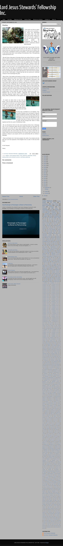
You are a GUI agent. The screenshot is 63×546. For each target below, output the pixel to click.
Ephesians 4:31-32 (45, 382)
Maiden (49, 441)
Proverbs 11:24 (49, 464)
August (46, 191)
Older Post (36, 196)
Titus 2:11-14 (51, 496)
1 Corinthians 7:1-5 (54, 310)
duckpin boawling (50, 508)
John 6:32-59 (55, 425)
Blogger (47, 542)
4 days (58, 341)
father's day (48, 237)
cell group (48, 277)
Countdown (46, 213)
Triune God (49, 497)
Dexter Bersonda (47, 364)
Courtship (48, 361)
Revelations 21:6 (52, 473)
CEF (50, 250)
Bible (49, 349)
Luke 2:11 (44, 436)
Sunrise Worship (53, 489)
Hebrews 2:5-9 (44, 400)
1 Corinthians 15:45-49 (55, 293)
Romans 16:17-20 (56, 477)
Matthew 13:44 (56, 265)
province (18, 157)
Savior (48, 273)
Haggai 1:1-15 (52, 396)
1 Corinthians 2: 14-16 (55, 297)
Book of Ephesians (47, 205)
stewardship (56, 216)
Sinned (59, 485)
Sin (52, 273)
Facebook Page (45, 88)
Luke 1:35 (48, 433)
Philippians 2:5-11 (52, 268)
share (53, 524)
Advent (45, 345)
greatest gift (44, 512)
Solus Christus (56, 226)
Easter (55, 230)
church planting (13, 155)
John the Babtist (53, 264)
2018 (45, 171)
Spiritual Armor (51, 488)
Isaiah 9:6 (59, 261)
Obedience (57, 453)
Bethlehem (45, 349)
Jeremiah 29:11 (53, 417)
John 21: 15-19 (51, 424)
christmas (51, 206)
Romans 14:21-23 (53, 476)
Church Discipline (45, 238)
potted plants (53, 521)
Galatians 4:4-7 (45, 393)
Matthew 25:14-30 (53, 444)
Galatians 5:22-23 (52, 393)
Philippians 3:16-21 (55, 460)
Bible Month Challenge (56, 349)
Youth (58, 276)
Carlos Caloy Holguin (46, 354)
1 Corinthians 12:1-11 (55, 286)
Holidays (43, 408)
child (52, 277)
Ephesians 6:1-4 (56, 384)
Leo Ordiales (44, 429)
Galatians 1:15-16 (56, 392)
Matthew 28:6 (57, 445)
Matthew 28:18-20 (45, 266)
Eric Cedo (53, 202)
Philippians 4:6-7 (53, 461)
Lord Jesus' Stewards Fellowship (50, 535)
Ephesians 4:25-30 (55, 381)
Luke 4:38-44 (46, 440)
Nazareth (51, 452)
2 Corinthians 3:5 (55, 329)
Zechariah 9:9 (49, 504)
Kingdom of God (57, 428)
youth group (44, 246)
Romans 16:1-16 (48, 477)
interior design (57, 513)
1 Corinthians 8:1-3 (55, 313)
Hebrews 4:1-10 (56, 401)
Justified (47, 428)
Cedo (54, 250)
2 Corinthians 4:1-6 (54, 330)
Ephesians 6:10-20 (45, 385)
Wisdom (54, 501)
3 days (55, 341)
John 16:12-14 (49, 421)
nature (58, 517)
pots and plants (12, 157)
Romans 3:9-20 (47, 480)
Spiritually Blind (46, 489)
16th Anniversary (54, 248)
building (45, 505)
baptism (7, 155)
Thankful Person (55, 492)
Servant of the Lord (45, 485)
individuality (29, 155)
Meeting (52, 266)
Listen (52, 429)
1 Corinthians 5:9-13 (54, 308)
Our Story (10, 19)
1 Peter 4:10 (56, 324)
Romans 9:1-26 (49, 481)
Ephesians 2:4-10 (56, 376)
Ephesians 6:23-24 (55, 254)
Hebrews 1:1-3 (44, 398)
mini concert (57, 516)
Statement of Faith (18, 19)
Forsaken (44, 390)
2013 (45, 180)
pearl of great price (53, 520)
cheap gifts (50, 505)
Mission (54, 233)
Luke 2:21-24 (49, 436)
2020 (45, 167)
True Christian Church (46, 276)
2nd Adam (50, 341)
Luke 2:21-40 (55, 436)
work (44, 528)
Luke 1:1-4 (56, 432)
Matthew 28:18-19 (50, 445)
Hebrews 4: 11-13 (48, 401)
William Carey (56, 500)
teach (58, 525)
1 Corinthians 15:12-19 (55, 292)
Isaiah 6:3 (53, 261)
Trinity (57, 234)
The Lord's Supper (47, 274)
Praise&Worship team (46, 241)
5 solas (56, 205)
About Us (54, 19)
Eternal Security (50, 240)
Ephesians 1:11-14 (55, 253)
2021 (45, 165)
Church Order (50, 357)
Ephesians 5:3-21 (49, 384)
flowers (18, 155)
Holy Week (57, 260)
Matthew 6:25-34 (45, 448)
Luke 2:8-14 (48, 437)
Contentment (46, 360)
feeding (46, 509)
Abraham (49, 344)
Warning (54, 276)
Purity (58, 268)
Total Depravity (56, 274)
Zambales (44, 504)
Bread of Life (44, 352)
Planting (46, 189)
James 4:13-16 (56, 416)
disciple (57, 236)
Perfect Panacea (11, 270)
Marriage (49, 233)
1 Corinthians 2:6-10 (54, 300)
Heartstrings (44, 209)
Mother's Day (47, 449)
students (54, 525)
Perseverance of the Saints (52, 457)
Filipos (59, 230)
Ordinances (49, 225)
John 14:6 (46, 262)
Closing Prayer (56, 357)
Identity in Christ (45, 409)
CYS (43, 206)
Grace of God (46, 396)
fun (60, 509)
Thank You (44, 492)
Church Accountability (53, 356)
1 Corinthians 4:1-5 (54, 304)
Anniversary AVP (51, 228)
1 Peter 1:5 (51, 324)
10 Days (46, 328)
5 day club (46, 250)
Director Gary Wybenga (56, 364)
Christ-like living (45, 356)
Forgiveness (44, 256)
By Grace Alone (55, 222)
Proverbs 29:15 (58, 465)
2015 (45, 176)
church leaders (58, 277)
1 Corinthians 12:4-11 (55, 288)
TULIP (51, 209)
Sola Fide (49, 226)
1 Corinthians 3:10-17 (54, 301)
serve (58, 245)
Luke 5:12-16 (57, 440)
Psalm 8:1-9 (44, 468)
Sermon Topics (27, 19)
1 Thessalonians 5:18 (53, 246)
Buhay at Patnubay (46, 222)
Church (59, 214)
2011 (45, 184)
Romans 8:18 (54, 480)
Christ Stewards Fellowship (50, 214)
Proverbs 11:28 (45, 465)
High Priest (50, 260)
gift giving (46, 278)
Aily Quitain (54, 345)
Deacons (53, 238)
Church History (46, 252)
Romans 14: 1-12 (45, 476)
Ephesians (51, 369)
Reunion (49, 472)
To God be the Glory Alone (51, 242)
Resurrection (51, 269)
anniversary (44, 221)
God (45, 232)
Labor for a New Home (12, 243)
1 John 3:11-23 (49, 322)
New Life (45, 268)
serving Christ (56, 280)
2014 (45, 178)
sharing (43, 281)
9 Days (45, 344)
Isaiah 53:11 (53, 412)
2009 (45, 195)
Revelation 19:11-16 (55, 472)
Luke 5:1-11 (51, 440)
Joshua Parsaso (45, 210)
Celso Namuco (47, 201)
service (48, 524)
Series (58, 484)
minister (43, 517)
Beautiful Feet (51, 348)
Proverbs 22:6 (51, 465)
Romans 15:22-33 (46, 272)
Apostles (57, 346)
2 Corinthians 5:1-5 (54, 333)
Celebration (53, 354)
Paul (53, 225)
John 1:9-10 (44, 424)
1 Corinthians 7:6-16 (54, 312)
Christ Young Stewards (50, 229)
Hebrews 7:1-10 (45, 405)
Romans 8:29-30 (55, 272)
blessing (55, 504)
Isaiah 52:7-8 (47, 412)
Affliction (49, 345)
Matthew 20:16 (46, 444)
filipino (50, 509)
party (49, 245)
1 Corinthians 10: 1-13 (53, 282)
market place (44, 516)
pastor (54, 245)
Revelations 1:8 (45, 473)
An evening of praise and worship (15, 277)
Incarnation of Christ (53, 409)
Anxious (48, 346)
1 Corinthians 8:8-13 (54, 314)
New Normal (44, 453)
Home (4, 19)
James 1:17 (57, 413)
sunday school (56, 281)
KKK (51, 428)
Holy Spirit (54, 213)
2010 (45, 185)
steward (57, 237)
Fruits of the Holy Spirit (46, 392)
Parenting (57, 456)
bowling (59, 504)
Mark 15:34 (54, 441)
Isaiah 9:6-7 (47, 413)
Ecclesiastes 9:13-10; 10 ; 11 (50, 368)
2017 (45, 172)
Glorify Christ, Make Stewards (14, 283)
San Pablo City (52, 484)
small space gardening (25, 157)
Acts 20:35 (54, 344)
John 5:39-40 (49, 425)
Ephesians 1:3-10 (47, 373)
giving (50, 216)
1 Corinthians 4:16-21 (55, 305)
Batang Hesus (44, 348)
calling (47, 244)
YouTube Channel (46, 92)
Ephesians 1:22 (58, 372)
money (45, 245)
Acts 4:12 (59, 344)
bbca (43, 277)
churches (56, 244)
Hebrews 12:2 (57, 397)
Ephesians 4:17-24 (45, 381)
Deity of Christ (49, 230)
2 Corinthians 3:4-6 (46, 329)
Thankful (49, 492)
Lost (60, 429)
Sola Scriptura (56, 220)
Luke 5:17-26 (44, 441)
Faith (43, 217)
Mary (59, 441)
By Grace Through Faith (54, 352)
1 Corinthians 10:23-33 (55, 284)
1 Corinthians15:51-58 (55, 318)
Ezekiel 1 (50, 388)
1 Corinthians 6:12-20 (54, 309)
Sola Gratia (49, 217)
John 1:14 (51, 262)
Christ (45, 218)
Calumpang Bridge (45, 353)
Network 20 (58, 266)
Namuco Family (45, 452)
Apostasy (52, 346)
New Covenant (56, 452)
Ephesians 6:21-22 (55, 385)
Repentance (44, 269)
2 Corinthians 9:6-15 (54, 336)
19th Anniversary (52, 328)
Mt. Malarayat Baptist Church (56, 449)
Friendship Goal (56, 390)
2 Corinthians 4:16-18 (55, 332)
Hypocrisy (57, 408)
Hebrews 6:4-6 (56, 404)
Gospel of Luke (51, 258)
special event (49, 525)
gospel (53, 237)
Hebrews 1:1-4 (51, 398)
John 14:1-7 (55, 420)
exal (43, 509)
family (43, 237)
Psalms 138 (51, 468)
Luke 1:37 (53, 433)
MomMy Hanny (45, 135)
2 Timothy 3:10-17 (52, 340)
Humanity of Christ (46, 261)
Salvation (57, 209)
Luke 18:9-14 (50, 432)
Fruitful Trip (10, 263)
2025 (45, 158)
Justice (43, 428)
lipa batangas (58, 278)
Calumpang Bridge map (55, 353)
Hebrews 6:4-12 (49, 404)
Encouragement (45, 369)
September (47, 187)
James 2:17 (49, 416)
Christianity (58, 250)
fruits (21, 155)
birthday (53, 210)
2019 (45, 169)
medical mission (51, 516)
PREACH (45, 456)
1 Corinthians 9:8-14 (54, 317)
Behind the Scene (58, 348)
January (47, 193)
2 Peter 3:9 (47, 338)
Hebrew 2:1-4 (44, 397)
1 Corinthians (44, 282)
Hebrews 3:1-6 (51, 400)
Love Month (49, 265)
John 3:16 (46, 264)
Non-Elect (51, 453)
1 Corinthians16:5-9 (54, 321)
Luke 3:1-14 (54, 437)
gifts (60, 244)
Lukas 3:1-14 (44, 432)
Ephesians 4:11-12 (55, 380)
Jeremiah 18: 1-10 (45, 417)
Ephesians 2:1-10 (45, 254)
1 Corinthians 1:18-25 (55, 296)
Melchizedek (52, 448)
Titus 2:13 (56, 496)
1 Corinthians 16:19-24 (54, 294)
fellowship (44, 228)
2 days (46, 341)
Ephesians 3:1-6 (53, 377)
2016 (45, 174)
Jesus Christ (54, 204)
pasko (48, 520)
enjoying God (57, 508)
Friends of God (49, 390)
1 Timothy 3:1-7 (52, 325)
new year (46, 280)
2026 (45, 156)
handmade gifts (51, 512)
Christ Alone (53, 224)
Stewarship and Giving (12, 249)
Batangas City (56, 221)
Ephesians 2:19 (48, 376)
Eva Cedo (57, 240)
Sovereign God (44, 488)
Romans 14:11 (47, 270)
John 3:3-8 (44, 425)
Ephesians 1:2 (51, 372)
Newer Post (5, 196)
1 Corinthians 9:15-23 (54, 316)
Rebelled (49, 469)
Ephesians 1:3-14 (56, 373)
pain (44, 520)
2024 (45, 159)
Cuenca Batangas (54, 361)
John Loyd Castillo (52, 218)
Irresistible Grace (51, 232)
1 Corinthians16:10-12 (54, 320)
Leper (49, 429)
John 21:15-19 (58, 262)
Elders (58, 368)
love (60, 213)
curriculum (44, 508)
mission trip (48, 517)
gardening (25, 155)
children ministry (57, 217)
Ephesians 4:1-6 (47, 380)
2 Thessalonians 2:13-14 (54, 338)
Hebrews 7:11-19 (53, 405)
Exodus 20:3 (44, 388)
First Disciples (56, 389)
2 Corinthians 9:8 (52, 337)
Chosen (58, 354)
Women (58, 501)
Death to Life (53, 252)
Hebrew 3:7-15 (50, 397)
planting (4, 157)
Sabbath (44, 273)
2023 (45, 161)
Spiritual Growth (58, 488)
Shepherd (55, 485)
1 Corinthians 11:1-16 (54, 285)
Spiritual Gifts (54, 241)
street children (49, 281)
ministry (34, 155)
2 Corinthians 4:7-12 (53, 249)
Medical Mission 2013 (12, 256)
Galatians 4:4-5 (51, 256)
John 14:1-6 (49, 420)
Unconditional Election (46, 236)
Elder (48, 253)
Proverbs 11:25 (56, 464)
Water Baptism (49, 500)
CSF (60, 212)
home (47, 513)
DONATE (44, 133)
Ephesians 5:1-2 (53, 382)
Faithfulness (55, 388)
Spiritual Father (58, 273)
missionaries (54, 517)
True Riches (54, 497)
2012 (45, 182)
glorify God (51, 278)
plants (7, 157)
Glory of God (58, 256)
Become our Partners (38, 19)
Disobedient (44, 365)
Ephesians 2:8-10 (45, 377)
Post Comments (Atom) (13, 199)
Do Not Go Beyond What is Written (54, 365)
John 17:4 (55, 421)
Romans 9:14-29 (56, 481)
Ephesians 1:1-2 (57, 369)
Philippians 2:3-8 (45, 460)
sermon (43, 524)
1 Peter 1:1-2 (56, 322)
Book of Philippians (52, 212)
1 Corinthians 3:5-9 (54, 302)
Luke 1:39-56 (58, 433)
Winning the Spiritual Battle (46, 501)
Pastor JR (44, 457)
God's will (54, 257)
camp (51, 244)
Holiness (48, 408)
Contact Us (47, 19)
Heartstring (58, 396)
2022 (45, 163)
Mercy (56, 448)
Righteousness (58, 269)
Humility (53, 408)
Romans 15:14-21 (55, 270)
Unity (54, 236)
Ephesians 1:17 (45, 372)
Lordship (56, 429)
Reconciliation (56, 469)
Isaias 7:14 (52, 413)
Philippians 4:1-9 (45, 461)
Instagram (44, 90)
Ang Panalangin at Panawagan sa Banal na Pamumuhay (17, 204)
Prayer (50, 220)
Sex (51, 485)
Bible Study (55, 208)
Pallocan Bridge (51, 456)
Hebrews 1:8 (57, 398)
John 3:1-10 (57, 424)
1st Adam (58, 328)
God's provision (47, 257)
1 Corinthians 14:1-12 (55, 289)
